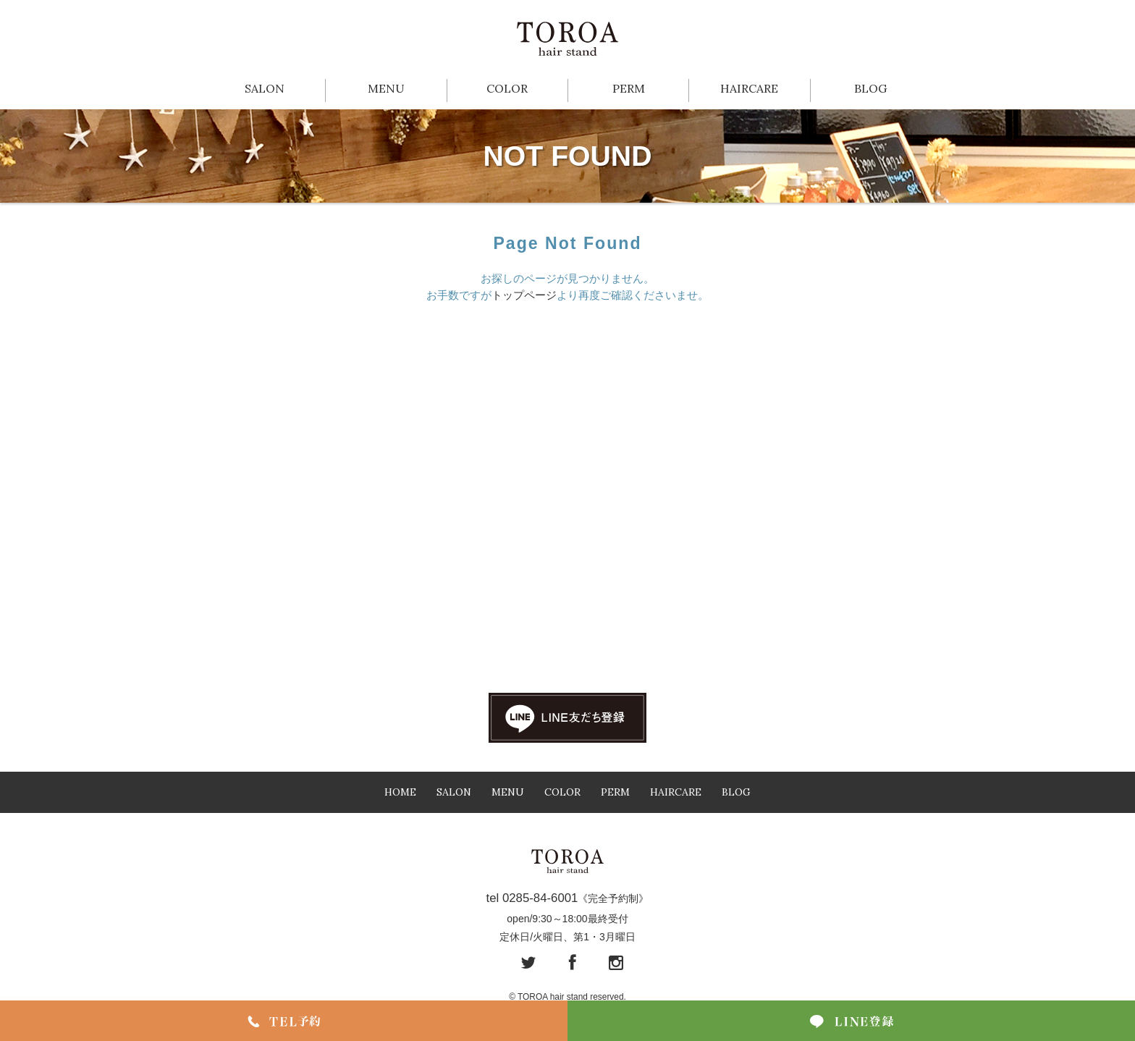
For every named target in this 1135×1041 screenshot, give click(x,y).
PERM (628, 88)
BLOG (870, 88)
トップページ (524, 295)
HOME (400, 791)
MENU (386, 88)
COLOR (507, 88)
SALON (264, 88)
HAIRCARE (749, 88)
